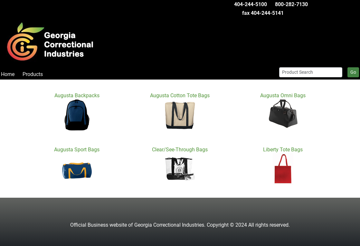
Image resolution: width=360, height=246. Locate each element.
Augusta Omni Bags (283, 95)
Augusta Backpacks (76, 95)
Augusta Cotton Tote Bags (180, 95)
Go (353, 72)
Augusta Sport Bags (76, 150)
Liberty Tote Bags (283, 150)
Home (7, 74)
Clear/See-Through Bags (180, 150)
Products (33, 74)
